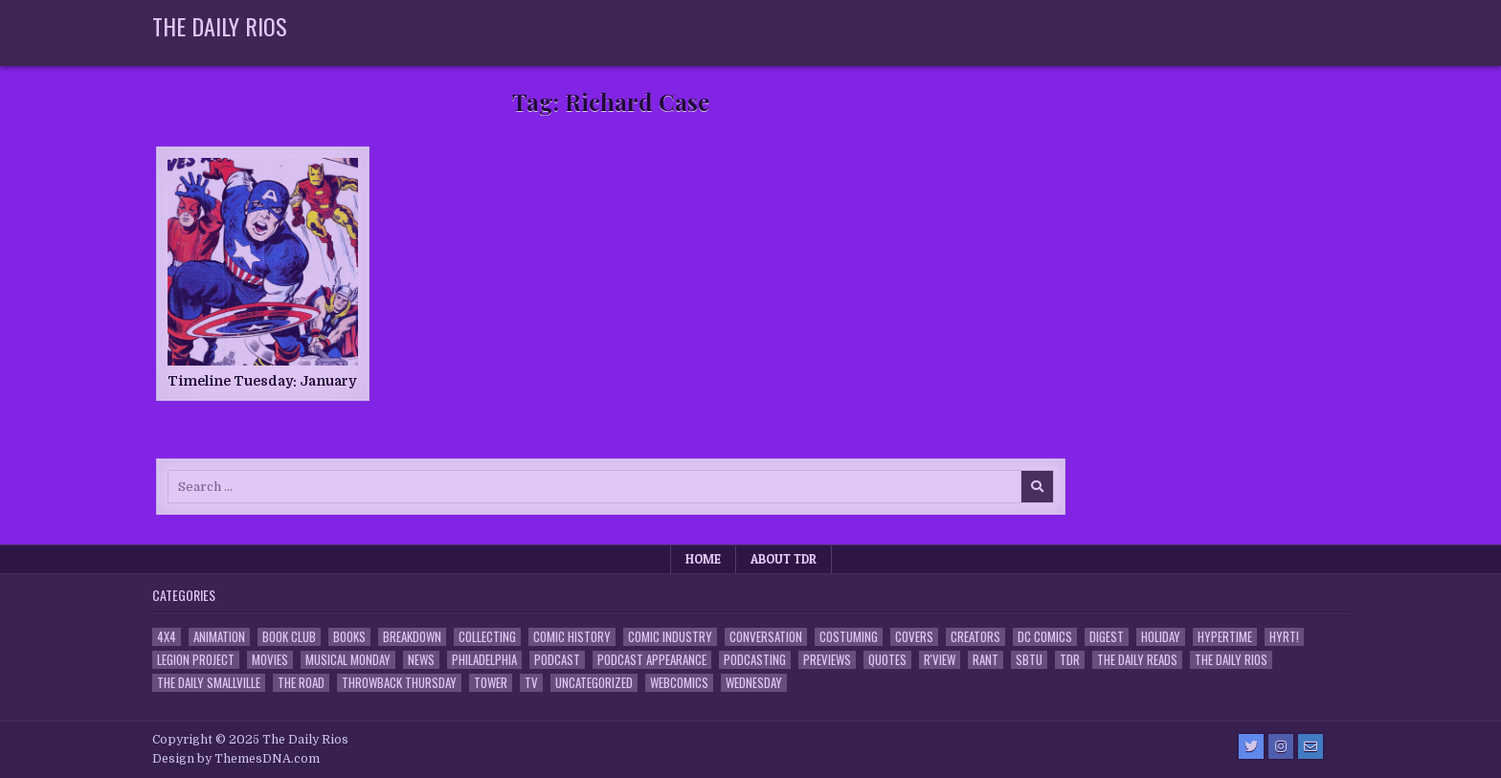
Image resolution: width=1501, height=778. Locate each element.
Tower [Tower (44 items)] (490, 683)
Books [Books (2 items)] (349, 637)
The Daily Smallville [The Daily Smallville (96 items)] (208, 683)
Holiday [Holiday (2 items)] (1160, 637)
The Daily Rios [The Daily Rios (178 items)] (1231, 660)
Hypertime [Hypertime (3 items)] (1225, 637)
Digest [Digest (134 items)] (1106, 637)
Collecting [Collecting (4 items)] (487, 637)
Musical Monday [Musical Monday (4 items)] (348, 660)
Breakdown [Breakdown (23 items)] (412, 637)
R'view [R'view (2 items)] (939, 660)
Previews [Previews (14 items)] (827, 660)
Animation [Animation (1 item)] (219, 637)
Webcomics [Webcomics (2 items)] (679, 683)
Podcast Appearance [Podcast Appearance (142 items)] (651, 660)
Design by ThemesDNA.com (236, 759)
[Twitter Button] (1251, 746)
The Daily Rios (219, 26)
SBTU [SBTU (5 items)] (1029, 660)
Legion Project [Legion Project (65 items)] (196, 660)
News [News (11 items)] (421, 660)
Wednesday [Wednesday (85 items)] (754, 683)
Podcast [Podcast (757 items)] (557, 660)
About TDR (783, 559)
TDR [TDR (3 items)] (1070, 660)
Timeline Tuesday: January (262, 381)
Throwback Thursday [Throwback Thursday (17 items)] (399, 683)
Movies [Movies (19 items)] (270, 660)
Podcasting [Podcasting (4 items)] (755, 660)
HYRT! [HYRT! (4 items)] (1284, 637)
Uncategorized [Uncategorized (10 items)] (594, 683)
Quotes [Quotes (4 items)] (887, 660)
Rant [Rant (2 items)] (985, 660)
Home (703, 559)
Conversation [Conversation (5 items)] (765, 637)
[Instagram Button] (1280, 746)
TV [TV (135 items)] (531, 683)
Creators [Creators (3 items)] (975, 637)
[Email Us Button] (1310, 746)
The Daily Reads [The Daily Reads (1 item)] (1137, 660)
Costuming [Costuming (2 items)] (848, 637)
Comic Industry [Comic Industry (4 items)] (670, 637)
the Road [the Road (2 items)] (301, 683)
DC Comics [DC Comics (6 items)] (1045, 637)
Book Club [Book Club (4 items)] (289, 637)
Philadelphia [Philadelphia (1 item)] (484, 660)
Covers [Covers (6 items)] (914, 637)
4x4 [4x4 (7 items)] (166, 637)
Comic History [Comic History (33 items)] (572, 637)
